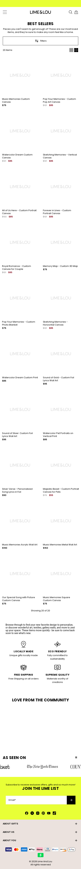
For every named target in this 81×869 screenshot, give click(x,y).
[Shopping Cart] (76, 12)
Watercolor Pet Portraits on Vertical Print (58, 435)
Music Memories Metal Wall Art (60, 544)
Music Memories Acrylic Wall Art (19, 544)
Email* (12, 800)
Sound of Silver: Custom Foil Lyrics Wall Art (17, 435)
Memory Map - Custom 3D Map (60, 266)
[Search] (71, 12)
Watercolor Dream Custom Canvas (17, 156)
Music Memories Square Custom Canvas (56, 599)
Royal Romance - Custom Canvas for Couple (16, 267)
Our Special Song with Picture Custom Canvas (18, 599)
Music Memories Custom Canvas (16, 100)
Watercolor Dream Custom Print (20, 377)
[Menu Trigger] (5, 12)
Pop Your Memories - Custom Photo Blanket (18, 323)
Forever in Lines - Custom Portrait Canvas (57, 212)
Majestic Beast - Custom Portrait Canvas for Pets (61, 490)
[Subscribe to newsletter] (71, 800)
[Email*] (36, 800)
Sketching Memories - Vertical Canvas (60, 156)
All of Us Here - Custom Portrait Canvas (19, 212)
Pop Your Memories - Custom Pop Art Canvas (59, 100)
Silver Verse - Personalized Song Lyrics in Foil (17, 490)
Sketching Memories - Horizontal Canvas (55, 323)
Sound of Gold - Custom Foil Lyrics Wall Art (58, 379)
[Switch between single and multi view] (73, 50)
